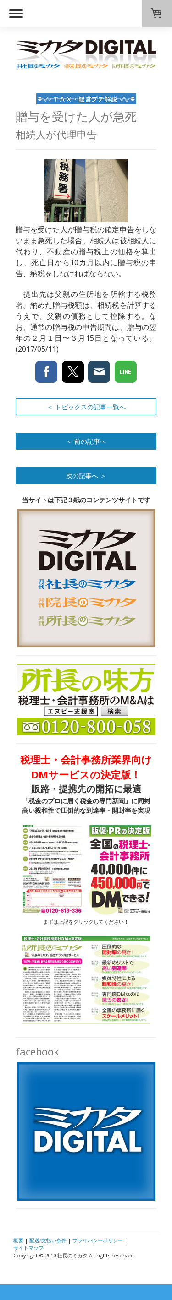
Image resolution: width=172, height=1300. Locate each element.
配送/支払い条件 (48, 1240)
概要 (18, 1240)
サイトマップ (28, 1247)
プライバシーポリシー (97, 1240)
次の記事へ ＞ (86, 475)
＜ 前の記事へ (86, 441)
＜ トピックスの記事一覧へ (86, 407)
